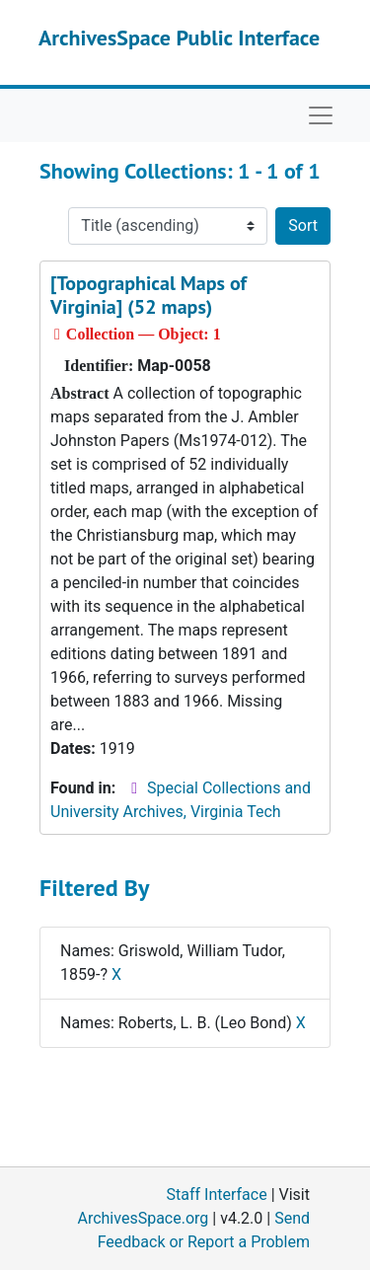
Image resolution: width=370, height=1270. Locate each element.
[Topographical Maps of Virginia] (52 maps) (148, 295)
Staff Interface (217, 1194)
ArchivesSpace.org (142, 1218)
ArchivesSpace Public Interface (179, 37)
